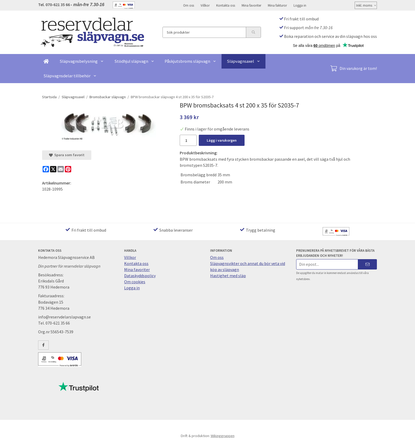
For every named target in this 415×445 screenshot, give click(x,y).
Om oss (188, 5)
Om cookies (134, 281)
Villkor (205, 5)
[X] (53, 169)
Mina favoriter (251, 5)
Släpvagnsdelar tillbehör (70, 76)
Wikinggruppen (222, 435)
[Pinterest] (68, 169)
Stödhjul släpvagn (134, 61)
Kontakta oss (225, 5)
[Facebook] (45, 169)
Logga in (300, 5)
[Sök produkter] (204, 32)
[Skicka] (367, 264)
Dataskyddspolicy (140, 275)
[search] (253, 32)
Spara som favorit (66, 154)
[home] (46, 61)
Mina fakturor (277, 5)
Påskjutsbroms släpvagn (190, 61)
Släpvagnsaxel (243, 61)
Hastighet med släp (228, 275)
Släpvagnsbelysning (82, 61)
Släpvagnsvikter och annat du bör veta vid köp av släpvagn (247, 266)
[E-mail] (60, 169)
